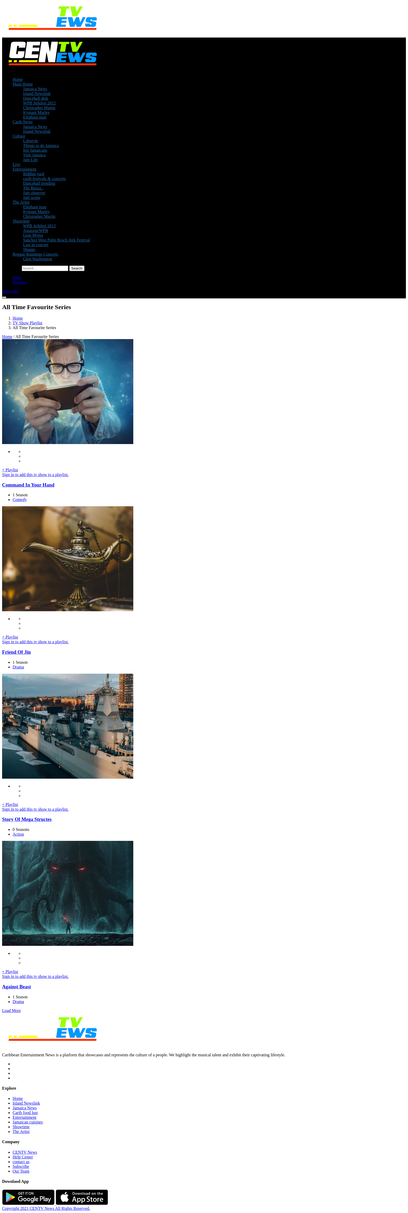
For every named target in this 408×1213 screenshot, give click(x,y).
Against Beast (16, 986)
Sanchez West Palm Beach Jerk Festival (56, 240)
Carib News (23, 122)
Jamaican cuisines (28, 1122)
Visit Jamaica (34, 155)
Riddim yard (33, 174)
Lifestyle (30, 141)
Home (18, 79)
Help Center (23, 1157)
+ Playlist (10, 470)
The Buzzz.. (33, 188)
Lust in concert (35, 244)
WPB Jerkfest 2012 (39, 103)
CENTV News (25, 1152)
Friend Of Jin (16, 652)
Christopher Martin (39, 108)
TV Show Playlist (28, 323)
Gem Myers (33, 235)
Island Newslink (36, 93)
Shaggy (29, 249)
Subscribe (21, 1166)
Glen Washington (37, 259)
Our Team (21, 1171)
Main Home (23, 84)
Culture (19, 136)
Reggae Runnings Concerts (35, 254)
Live (16, 164)
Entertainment (24, 169)
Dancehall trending (39, 183)
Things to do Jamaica (41, 145)
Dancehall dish (35, 98)
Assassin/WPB (35, 230)
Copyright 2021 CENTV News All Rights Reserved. (46, 1208)
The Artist (21, 202)
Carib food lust (25, 1112)
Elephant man (34, 117)
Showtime (21, 221)
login (17, 277)
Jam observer (34, 193)
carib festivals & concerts (44, 178)
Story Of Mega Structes (27, 819)
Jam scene (31, 197)
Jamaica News (35, 89)
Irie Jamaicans (35, 150)
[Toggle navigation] (4, 297)
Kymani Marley (36, 112)
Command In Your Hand (28, 485)
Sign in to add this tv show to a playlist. (35, 474)
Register (20, 282)
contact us (21, 1161)
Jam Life (30, 159)
